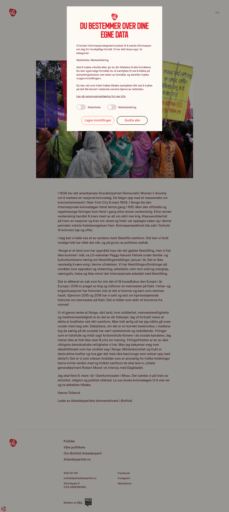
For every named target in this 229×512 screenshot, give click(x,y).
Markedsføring (121, 107)
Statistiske (88, 107)
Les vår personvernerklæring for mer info (101, 96)
